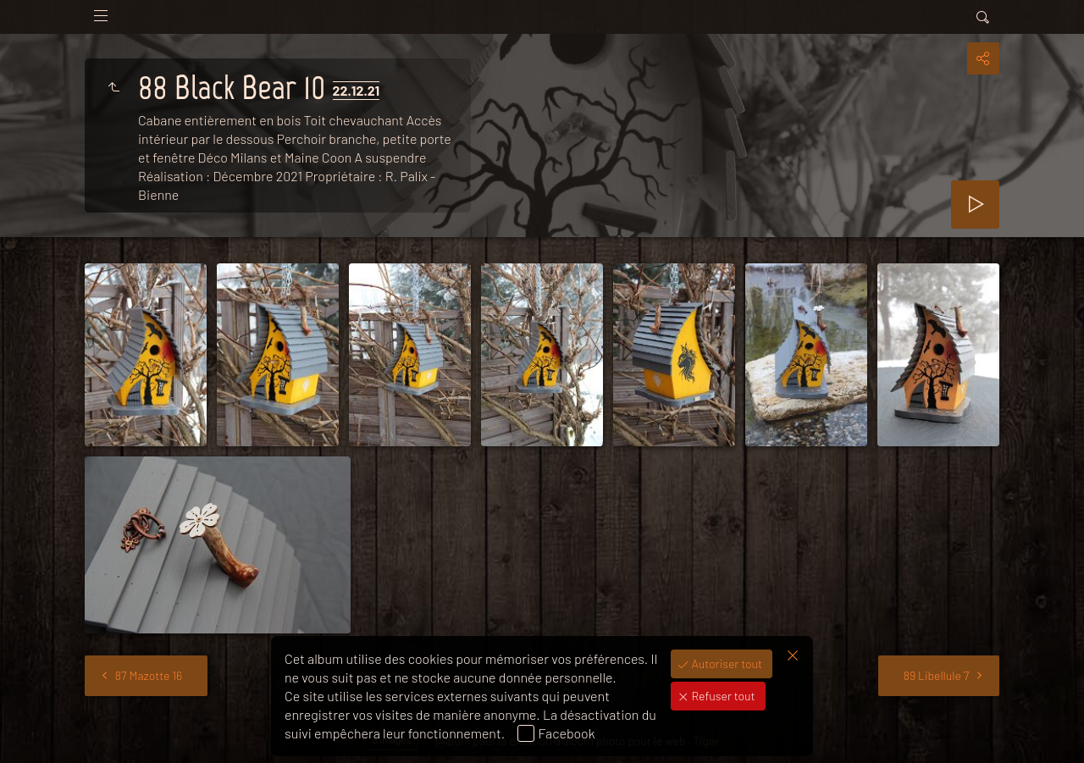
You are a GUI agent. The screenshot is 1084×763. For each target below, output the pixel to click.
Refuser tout (722, 695)
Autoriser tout (725, 663)
